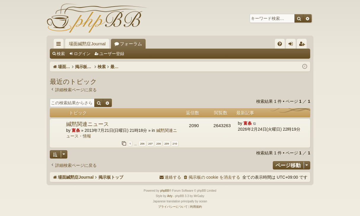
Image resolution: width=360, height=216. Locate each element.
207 (150, 143)
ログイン (82, 53)
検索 (61, 53)
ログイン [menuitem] (292, 45)
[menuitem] (280, 44)
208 (158, 143)
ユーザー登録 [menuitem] (303, 45)
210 (175, 143)
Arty (170, 196)
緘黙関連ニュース (87, 123)
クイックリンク (59, 45)
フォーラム (131, 43)
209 (166, 143)
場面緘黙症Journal (87, 43)
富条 (76, 130)
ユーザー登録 (111, 53)
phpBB (164, 190)
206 (142, 143)
